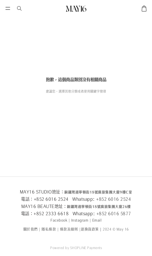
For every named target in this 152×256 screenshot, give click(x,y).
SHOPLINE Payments (86, 247)
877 (127, 213)
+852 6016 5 (109, 213)
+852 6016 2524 (113, 199)
